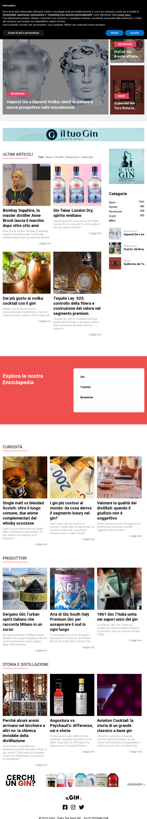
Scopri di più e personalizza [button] (23, 32)
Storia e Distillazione (26, 664)
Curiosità (12, 447)
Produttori (15, 558)
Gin (82, 376)
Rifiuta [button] (114, 32)
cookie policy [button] (124, 14)
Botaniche (86, 397)
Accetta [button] (134, 32)
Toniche (85, 387)
